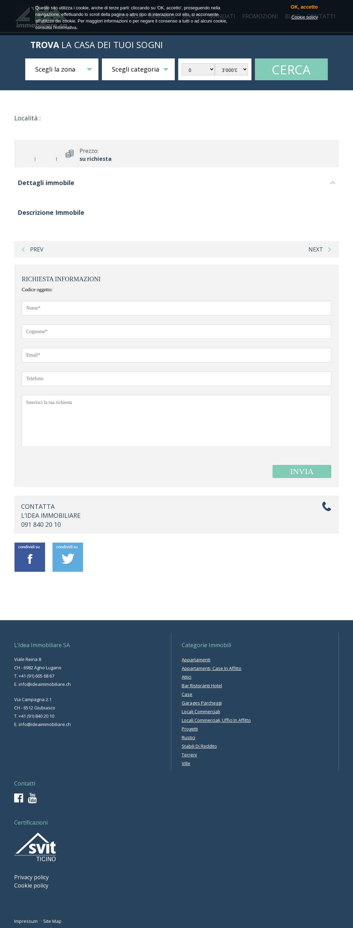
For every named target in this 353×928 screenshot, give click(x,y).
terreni (189, 755)
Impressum (26, 921)
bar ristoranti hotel (202, 685)
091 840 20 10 (41, 524)
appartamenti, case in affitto (211, 668)
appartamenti (196, 659)
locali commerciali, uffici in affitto (216, 720)
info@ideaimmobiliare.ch (45, 684)
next (319, 249)
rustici (188, 737)
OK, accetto (304, 7)
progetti (190, 729)
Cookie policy (31, 885)
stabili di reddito (199, 746)
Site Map (52, 921)
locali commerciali (201, 711)
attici (186, 677)
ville (186, 763)
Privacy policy (31, 877)
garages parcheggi (202, 703)
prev (33, 249)
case (187, 694)
